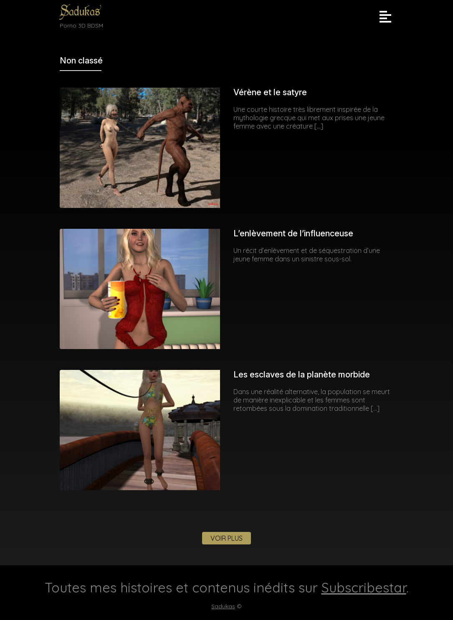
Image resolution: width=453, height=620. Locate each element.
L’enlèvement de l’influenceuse (293, 233)
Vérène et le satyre (270, 92)
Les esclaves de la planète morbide (301, 374)
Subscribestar (363, 587)
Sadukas (80, 11)
